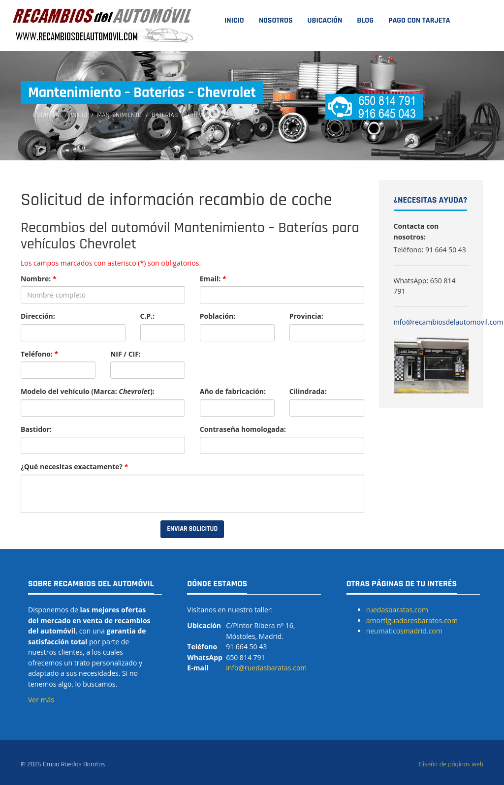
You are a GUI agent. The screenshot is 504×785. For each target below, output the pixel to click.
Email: (213, 278)
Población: (217, 316)
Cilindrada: (308, 391)
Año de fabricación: (233, 391)
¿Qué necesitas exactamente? (74, 466)
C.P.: (147, 316)
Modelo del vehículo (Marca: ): (88, 391)
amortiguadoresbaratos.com (412, 620)
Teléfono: (39, 354)
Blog (365, 20)
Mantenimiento (119, 115)
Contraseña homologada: (243, 429)
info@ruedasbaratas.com (266, 667)
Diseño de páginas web (451, 764)
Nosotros (276, 20)
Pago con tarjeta (419, 20)
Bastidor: (36, 429)
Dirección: (38, 316)
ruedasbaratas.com (397, 609)
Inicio (234, 20)
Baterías (165, 115)
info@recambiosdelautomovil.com (449, 322)
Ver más (41, 699)
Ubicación (325, 20)
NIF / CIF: (125, 354)
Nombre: (39, 278)
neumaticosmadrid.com (404, 630)
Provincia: (306, 316)
